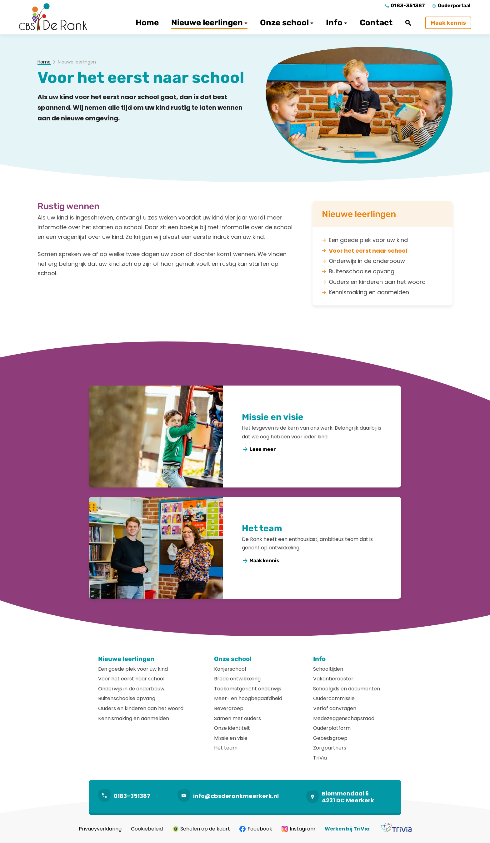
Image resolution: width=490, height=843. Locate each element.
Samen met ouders (237, 718)
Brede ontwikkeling (237, 678)
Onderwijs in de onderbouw (131, 688)
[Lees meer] (259, 449)
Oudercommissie (334, 698)
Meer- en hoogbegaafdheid (248, 698)
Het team (262, 528)
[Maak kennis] (448, 23)
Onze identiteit (232, 728)
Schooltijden (328, 669)
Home (44, 62)
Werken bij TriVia (347, 829)
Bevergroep (228, 708)
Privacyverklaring (100, 829)
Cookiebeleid (147, 829)
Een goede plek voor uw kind (133, 669)
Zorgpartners (329, 747)
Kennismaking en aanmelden (133, 718)
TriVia (320, 757)
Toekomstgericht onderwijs (247, 688)
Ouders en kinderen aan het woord (140, 708)
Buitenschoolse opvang (126, 698)
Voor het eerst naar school (131, 678)
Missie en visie (272, 417)
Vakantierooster (333, 678)
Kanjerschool (230, 669)
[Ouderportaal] (451, 6)
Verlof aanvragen (334, 708)
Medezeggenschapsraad (343, 718)
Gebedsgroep (330, 738)
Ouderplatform (332, 728)
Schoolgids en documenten (346, 688)
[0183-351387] (404, 6)
